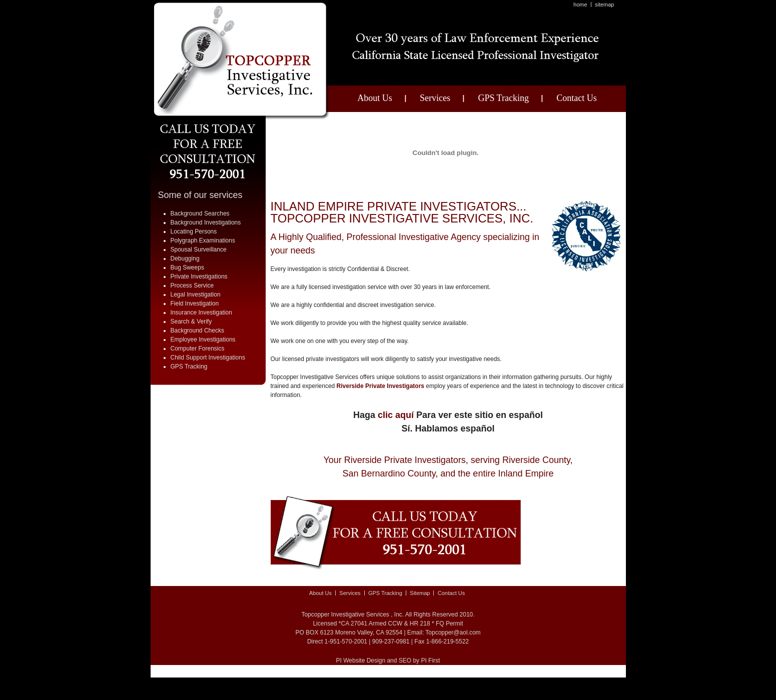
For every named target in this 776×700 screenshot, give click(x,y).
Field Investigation (195, 303)
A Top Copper (241, 61)
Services (435, 98)
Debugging (185, 258)
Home (580, 5)
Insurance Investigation (201, 312)
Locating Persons (194, 231)
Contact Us (576, 98)
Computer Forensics (198, 348)
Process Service (192, 285)
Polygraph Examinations (203, 240)
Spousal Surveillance (199, 249)
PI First (430, 660)
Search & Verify (191, 321)
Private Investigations (199, 276)
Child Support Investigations (208, 357)
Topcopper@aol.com (452, 632)
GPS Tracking (503, 98)
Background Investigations (206, 222)
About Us (374, 98)
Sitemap (604, 5)
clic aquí (396, 415)
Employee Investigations (203, 339)
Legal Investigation (196, 294)
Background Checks (197, 330)
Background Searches (200, 213)
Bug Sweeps (187, 267)
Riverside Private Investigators (380, 386)
